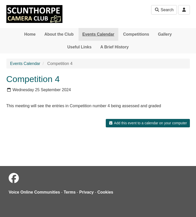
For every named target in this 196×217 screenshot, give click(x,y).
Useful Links (79, 47)
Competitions (136, 34)
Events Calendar (98, 34)
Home (29, 34)
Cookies (105, 192)
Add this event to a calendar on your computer (148, 123)
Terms (70, 192)
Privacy (86, 192)
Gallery (165, 34)
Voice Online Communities (34, 192)
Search (164, 10)
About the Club (59, 34)
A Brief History (114, 47)
